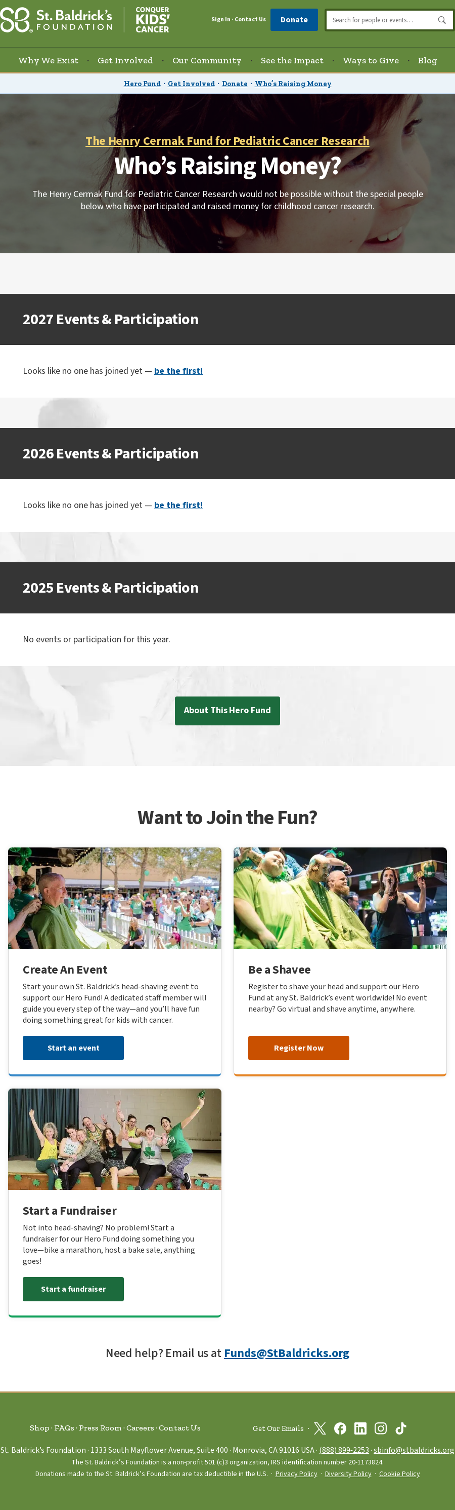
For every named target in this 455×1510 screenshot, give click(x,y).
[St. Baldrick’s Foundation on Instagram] (381, 1428)
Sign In (221, 20)
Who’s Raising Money (293, 84)
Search (442, 20)
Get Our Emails (278, 1428)
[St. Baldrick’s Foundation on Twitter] (320, 1428)
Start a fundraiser (73, 1289)
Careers (140, 1427)
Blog (427, 60)
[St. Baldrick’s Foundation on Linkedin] (360, 1428)
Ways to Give (371, 60)
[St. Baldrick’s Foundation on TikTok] (401, 1428)
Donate (294, 19)
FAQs (64, 1427)
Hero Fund (142, 84)
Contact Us (250, 19)
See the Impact (292, 60)
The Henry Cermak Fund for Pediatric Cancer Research (227, 141)
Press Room (100, 1427)
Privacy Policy (296, 1474)
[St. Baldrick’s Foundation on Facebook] (340, 1428)
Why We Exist (48, 60)
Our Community (207, 60)
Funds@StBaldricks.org (286, 1353)
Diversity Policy (348, 1474)
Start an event (74, 1048)
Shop (40, 1427)
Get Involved (191, 84)
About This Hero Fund (227, 710)
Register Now (298, 1048)
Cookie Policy (399, 1474)
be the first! (178, 371)
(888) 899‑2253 (344, 1450)
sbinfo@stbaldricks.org (414, 1450)
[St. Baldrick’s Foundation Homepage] (85, 18)
